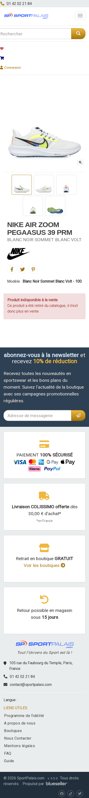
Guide (9, 761)
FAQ (7, 753)
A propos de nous (19, 723)
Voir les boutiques (44, 565)
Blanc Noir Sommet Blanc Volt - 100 (52, 281)
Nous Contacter (17, 738)
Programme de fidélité (24, 715)
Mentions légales (19, 746)
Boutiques (13, 731)
